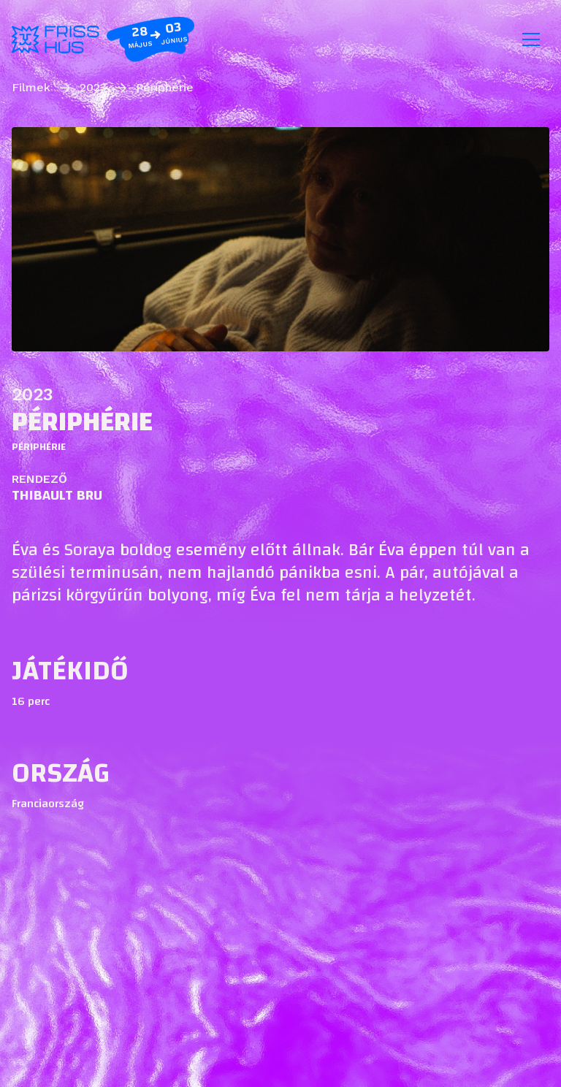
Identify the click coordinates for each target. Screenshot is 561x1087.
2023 (93, 88)
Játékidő (70, 671)
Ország (61, 773)
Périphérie (165, 88)
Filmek (31, 88)
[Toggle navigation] (531, 39)
